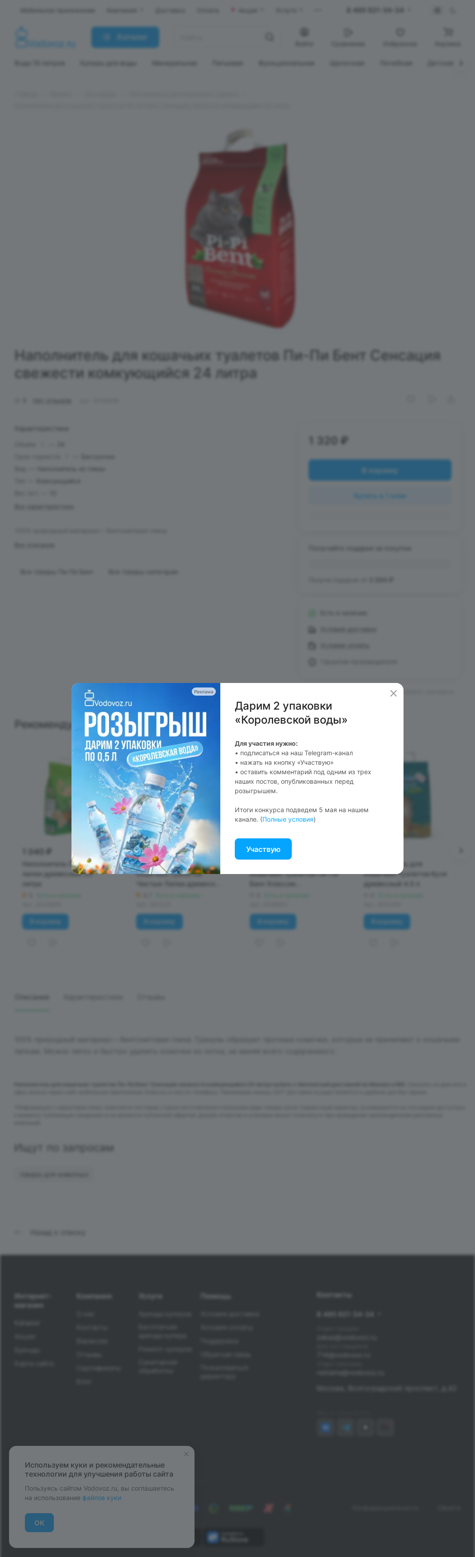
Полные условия (288, 819)
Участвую (263, 849)
